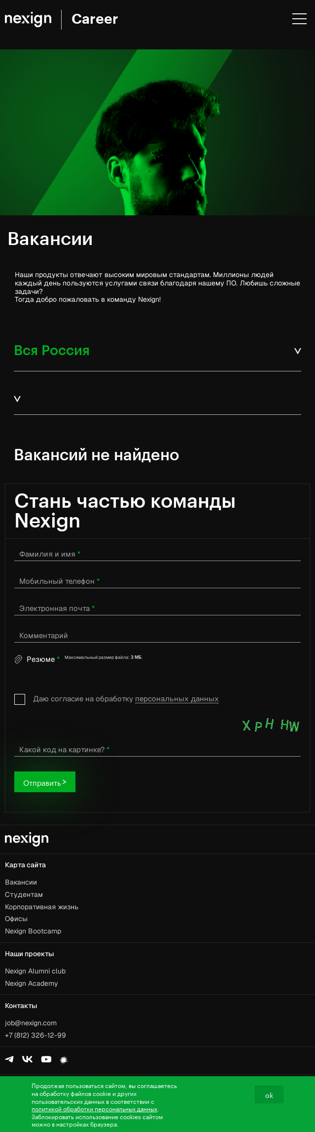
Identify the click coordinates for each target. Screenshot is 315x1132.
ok (269, 1094)
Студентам (24, 894)
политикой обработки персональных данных (94, 1108)
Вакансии (21, 882)
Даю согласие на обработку (126, 698)
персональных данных (177, 698)
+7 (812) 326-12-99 (35, 1035)
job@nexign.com (31, 1022)
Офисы (16, 918)
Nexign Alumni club (35, 971)
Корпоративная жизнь (41, 906)
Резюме (43, 659)
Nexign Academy (31, 983)
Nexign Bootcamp (33, 931)
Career (94, 19)
